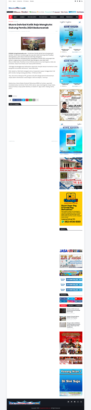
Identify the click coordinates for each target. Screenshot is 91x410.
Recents (71, 305)
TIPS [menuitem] (77, 17)
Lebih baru (12, 141)
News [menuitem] (15, 17)
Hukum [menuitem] (62, 17)
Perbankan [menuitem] (53, 17)
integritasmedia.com (45, 408)
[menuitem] (10, 17)
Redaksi (32, 1)
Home (10, 1)
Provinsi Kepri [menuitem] (32, 17)
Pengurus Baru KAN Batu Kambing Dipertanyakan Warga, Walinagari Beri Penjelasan (73, 325)
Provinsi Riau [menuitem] (43, 17)
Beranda (11, 21)
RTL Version (26, 1)
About (14, 1)
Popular (63, 305)
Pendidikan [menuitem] (69, 17)
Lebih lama (54, 141)
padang (16, 21)
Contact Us (19, 1)
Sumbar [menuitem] (22, 17)
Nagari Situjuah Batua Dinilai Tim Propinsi (73, 317)
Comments (79, 305)
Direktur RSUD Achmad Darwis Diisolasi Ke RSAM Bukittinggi (73, 310)
